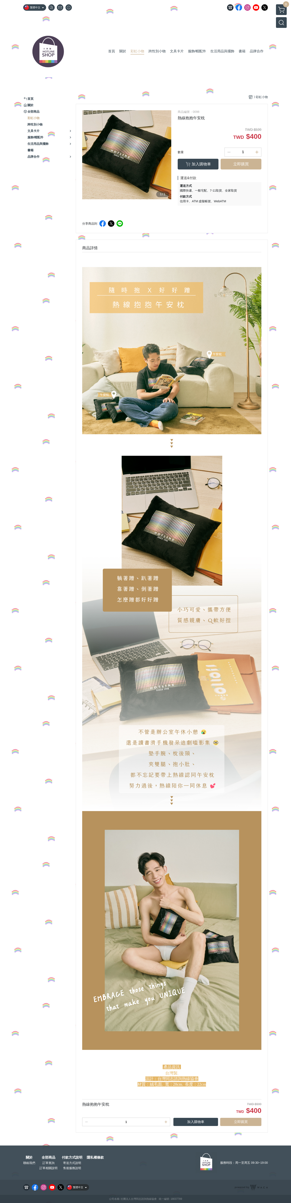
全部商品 (48, 1157)
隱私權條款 (95, 1157)
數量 (181, 152)
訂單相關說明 (48, 1168)
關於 (29, 1157)
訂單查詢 (48, 1162)
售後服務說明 (72, 1168)
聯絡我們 (29, 1162)
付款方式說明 (72, 1157)
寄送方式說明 (72, 1162)
